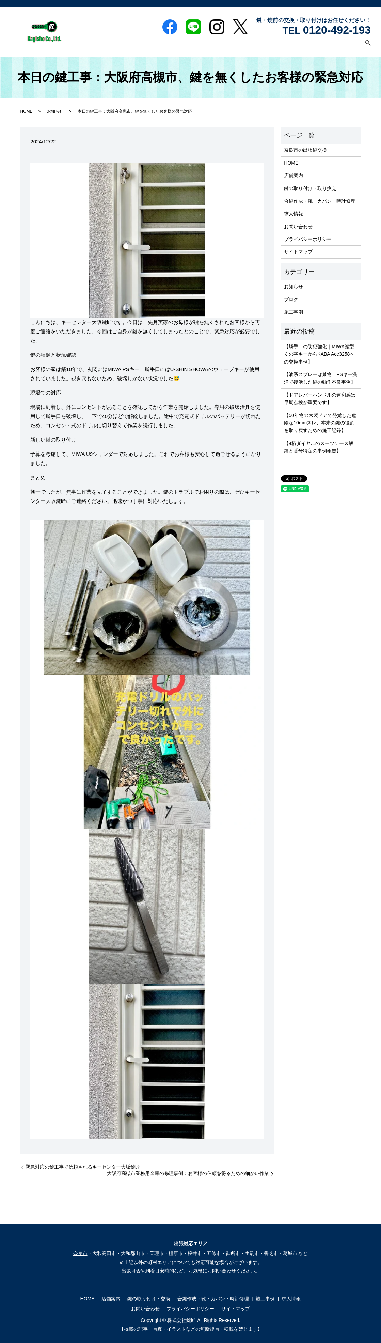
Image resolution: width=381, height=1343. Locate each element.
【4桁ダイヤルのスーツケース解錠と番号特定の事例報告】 (318, 447)
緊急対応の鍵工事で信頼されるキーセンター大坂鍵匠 (83, 1167)
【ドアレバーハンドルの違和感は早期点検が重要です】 (319, 398)
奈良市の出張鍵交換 (305, 150)
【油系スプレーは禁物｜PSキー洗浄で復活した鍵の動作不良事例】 (320, 378)
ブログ (291, 299)
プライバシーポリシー (308, 239)
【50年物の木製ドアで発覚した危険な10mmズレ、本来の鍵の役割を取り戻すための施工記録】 (320, 423)
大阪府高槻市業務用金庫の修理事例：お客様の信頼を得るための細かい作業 (188, 1173)
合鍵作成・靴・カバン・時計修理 (241, 45)
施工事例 (291, 45)
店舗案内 (143, 45)
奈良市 (80, 1253)
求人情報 (315, 45)
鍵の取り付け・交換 (179, 45)
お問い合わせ (344, 45)
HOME (122, 45)
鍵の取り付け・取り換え (310, 188)
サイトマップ (298, 251)
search (366, 46)
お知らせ (55, 111)
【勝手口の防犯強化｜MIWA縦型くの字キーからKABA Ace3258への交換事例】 (319, 354)
